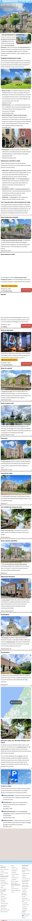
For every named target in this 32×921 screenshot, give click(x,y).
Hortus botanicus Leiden (8, 254)
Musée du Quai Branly (7, 330)
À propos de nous (26, 914)
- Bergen (24, 875)
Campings (2, 880)
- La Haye (24, 906)
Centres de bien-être (5, 910)
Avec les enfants (4, 872)
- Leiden (23, 896)
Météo (1, 874)
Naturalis (3, 294)
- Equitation (13, 879)
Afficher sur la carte (16, 702)
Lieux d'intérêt (3, 894)
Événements (14, 883)
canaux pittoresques (24, 47)
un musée (11, 428)
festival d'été (13, 197)
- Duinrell (2, 885)
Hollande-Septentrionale (25, 868)
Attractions (2, 900)
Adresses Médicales (15, 890)
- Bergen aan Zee (26, 873)
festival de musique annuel (22, 189)
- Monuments (3, 898)
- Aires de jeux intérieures (3, 906)
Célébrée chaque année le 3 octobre (18, 170)
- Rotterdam (24, 908)
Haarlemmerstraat (11, 641)
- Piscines (13, 867)
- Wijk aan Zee (25, 883)
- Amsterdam (25, 888)
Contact (23, 917)
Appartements (3, 878)
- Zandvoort (24, 891)
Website (5, 326)
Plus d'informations (7, 290)
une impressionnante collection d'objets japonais (15, 564)
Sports (12, 865)
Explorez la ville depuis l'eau (7, 530)
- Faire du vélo (14, 869)
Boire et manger (14, 881)
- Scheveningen (25, 904)
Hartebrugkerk (5, 637)
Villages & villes (4, 911)
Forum (12, 892)
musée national (5, 600)
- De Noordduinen (4, 883)
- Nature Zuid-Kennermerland (25, 886)
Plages (2, 893)
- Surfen (13, 876)
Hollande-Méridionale (24, 894)
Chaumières (3, 882)
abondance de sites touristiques (8, 39)
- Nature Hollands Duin (26, 900)
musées (10, 51)
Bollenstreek (25, 898)
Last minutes (3, 889)
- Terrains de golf (15, 874)
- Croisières (3, 901)
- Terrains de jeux (4, 903)
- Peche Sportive (15, 877)
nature (15, 51)
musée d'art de (7, 391)
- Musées (2, 896)
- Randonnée (14, 870)
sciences (20, 756)
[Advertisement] (16, 845)
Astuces (2, 871)
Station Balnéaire (4, 869)
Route (12, 887)
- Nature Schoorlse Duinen (26, 871)
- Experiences (3, 908)
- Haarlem (24, 890)
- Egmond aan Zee (26, 878)
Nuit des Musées (24, 178)
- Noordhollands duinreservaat (25, 881)
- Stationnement (14, 888)
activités (5, 41)
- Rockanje (24, 910)
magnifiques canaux (21, 747)
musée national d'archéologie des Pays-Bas (12, 240)
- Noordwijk (24, 903)
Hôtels (1, 887)
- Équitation (13, 872)
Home (1, 865)
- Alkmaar (24, 877)
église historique (6, 461)
